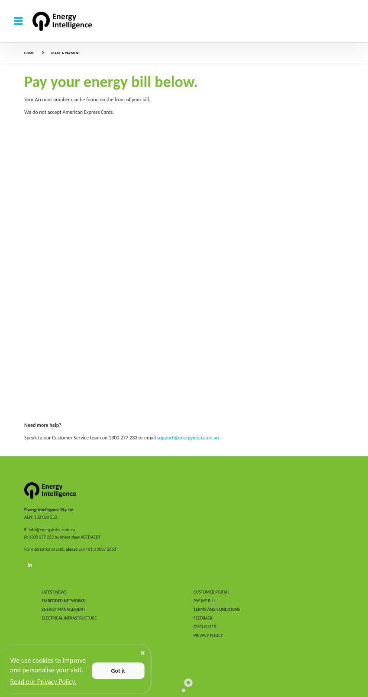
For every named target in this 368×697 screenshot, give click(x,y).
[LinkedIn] (30, 565)
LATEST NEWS (54, 592)
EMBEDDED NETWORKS (63, 600)
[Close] (143, 653)
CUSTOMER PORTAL (211, 592)
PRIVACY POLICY (208, 635)
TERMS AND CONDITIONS (217, 609)
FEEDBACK (203, 618)
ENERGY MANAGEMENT (63, 609)
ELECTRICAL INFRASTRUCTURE (69, 618)
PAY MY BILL (205, 600)
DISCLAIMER (205, 626)
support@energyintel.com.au (188, 438)
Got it (118, 670)
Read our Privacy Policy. (43, 682)
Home (29, 53)
